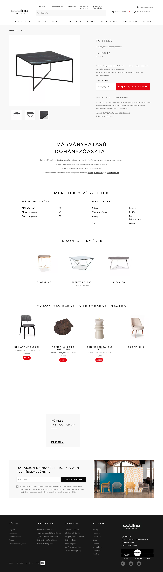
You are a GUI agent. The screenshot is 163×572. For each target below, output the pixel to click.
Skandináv (97, 550)
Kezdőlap (13, 31)
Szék (29, 22)
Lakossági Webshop (84, 7)
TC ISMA (22, 31)
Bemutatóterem (15, 536)
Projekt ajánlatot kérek (133, 86)
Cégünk (12, 529)
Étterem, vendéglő (72, 529)
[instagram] (131, 563)
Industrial (96, 533)
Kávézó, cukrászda (72, 533)
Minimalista (97, 547)
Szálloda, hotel (70, 540)
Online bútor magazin (17, 543)
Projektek (43, 6)
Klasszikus (97, 536)
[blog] (139, 563)
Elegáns (96, 554)
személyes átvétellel (95, 173)
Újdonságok (131, 22)
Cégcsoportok (57, 6)
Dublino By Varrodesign (98, 7)
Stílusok (15, 22)
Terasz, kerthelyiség (72, 550)
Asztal (57, 22)
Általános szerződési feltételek (49, 533)
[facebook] (123, 563)
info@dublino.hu (131, 545)
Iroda (90, 22)
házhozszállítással (113, 173)
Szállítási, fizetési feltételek (47, 540)
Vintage (96, 529)
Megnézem (57, 442)
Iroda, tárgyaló (70, 543)
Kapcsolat (72, 6)
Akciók (148, 22)
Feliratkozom (73, 479)
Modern (96, 543)
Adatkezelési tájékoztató (46, 529)
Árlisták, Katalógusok (45, 543)
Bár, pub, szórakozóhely (74, 536)
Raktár (11, 540)
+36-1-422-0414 (129, 542)
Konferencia (74, 22)
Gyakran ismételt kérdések (47, 536)
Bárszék (42, 22)
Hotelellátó (108, 22)
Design (95, 540)
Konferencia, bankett (73, 547)
